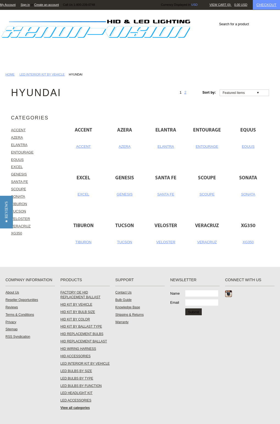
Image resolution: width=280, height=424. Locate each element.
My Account (8, 4)
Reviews (95, 59)
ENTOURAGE (207, 146)
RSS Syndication (17, 337)
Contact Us (231, 59)
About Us (12, 292)
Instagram (228, 293)
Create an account (46, 4)
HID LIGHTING (22, 59)
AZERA (124, 146)
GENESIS (125, 194)
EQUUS (248, 146)
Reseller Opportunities (21, 300)
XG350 (248, 242)
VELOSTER (165, 242)
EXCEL (83, 194)
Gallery (123, 59)
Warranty (121, 322)
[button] (6, 212)
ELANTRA (166, 146)
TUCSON (124, 242)
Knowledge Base (188, 59)
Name (175, 293)
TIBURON (83, 242)
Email (174, 302)
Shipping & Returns (129, 315)
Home (10, 74)
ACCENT (83, 146)
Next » (191, 92)
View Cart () (228, 4)
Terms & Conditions (19, 315)
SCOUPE (207, 194)
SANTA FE (165, 194)
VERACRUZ (207, 242)
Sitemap (11, 329)
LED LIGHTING (60, 59)
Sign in (25, 4)
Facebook (237, 293)
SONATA (248, 194)
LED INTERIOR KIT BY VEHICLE (42, 74)
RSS (267, 293)
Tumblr (257, 293)
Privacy (10, 322)
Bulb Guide (123, 300)
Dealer (150, 59)
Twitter (247, 293)
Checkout (266, 5)
